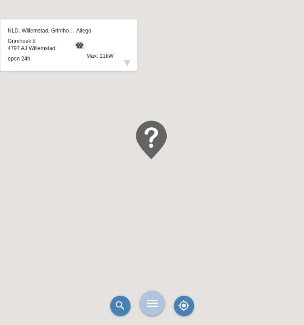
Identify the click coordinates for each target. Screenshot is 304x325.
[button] (152, 139)
